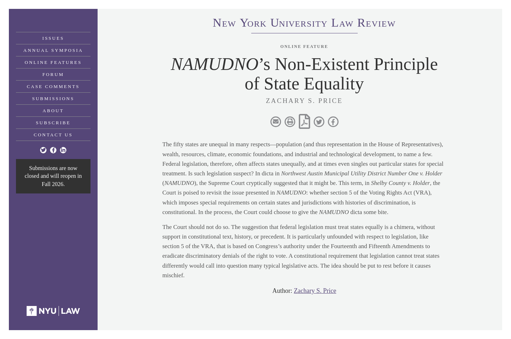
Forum (53, 74)
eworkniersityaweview (304, 23)
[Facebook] (53, 150)
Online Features (53, 62)
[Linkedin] (63, 150)
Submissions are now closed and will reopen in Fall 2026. (53, 176)
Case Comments (53, 86)
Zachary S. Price (315, 290)
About (53, 110)
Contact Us (53, 134)
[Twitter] (43, 150)
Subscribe (53, 122)
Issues (53, 38)
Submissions (53, 98)
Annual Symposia (53, 50)
